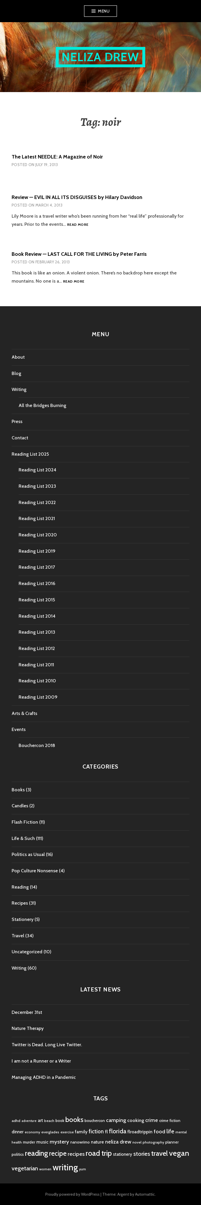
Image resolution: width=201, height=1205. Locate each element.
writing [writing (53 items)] (65, 1167)
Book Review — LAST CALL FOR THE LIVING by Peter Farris (79, 254)
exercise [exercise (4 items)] (67, 1132)
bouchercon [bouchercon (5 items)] (95, 1120)
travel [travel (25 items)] (159, 1153)
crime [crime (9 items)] (151, 1120)
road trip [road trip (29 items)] (99, 1153)
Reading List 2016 (37, 583)
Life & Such (23, 838)
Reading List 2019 (37, 551)
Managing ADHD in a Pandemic (44, 1077)
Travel (18, 935)
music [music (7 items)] (42, 1142)
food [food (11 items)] (159, 1131)
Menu (104, 11)
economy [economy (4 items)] (32, 1132)
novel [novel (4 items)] (136, 1142)
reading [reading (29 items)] (36, 1153)
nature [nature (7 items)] (97, 1142)
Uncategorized (27, 951)
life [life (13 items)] (170, 1131)
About (18, 357)
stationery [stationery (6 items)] (122, 1154)
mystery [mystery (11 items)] (59, 1141)
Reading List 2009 (38, 697)
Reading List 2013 (37, 632)
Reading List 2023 (37, 486)
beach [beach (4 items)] (49, 1120)
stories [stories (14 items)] (141, 1153)
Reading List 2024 (37, 470)
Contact (20, 438)
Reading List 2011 (36, 664)
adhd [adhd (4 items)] (16, 1120)
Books (18, 789)
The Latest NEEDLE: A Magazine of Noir (57, 157)
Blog (16, 373)
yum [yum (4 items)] (82, 1169)
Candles (20, 805)
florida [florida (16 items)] (117, 1131)
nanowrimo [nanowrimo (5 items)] (80, 1142)
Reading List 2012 (37, 648)
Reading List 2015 (37, 599)
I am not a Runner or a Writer (41, 1061)
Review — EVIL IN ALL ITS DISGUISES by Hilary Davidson (77, 197)
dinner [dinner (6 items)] (18, 1131)
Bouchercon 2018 (37, 745)
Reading (20, 887)
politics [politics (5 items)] (18, 1154)
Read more (77, 224)
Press (17, 421)
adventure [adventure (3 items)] (29, 1121)
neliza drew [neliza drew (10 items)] (118, 1142)
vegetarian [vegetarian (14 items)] (25, 1168)
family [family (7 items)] (81, 1131)
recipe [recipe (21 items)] (58, 1153)
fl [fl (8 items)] (106, 1131)
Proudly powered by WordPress (72, 1194)
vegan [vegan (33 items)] (179, 1153)
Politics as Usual (28, 854)
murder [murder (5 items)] (29, 1142)
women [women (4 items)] (45, 1169)
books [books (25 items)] (74, 1119)
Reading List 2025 (30, 454)
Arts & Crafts (24, 713)
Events (19, 729)
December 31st (27, 1012)
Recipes (20, 903)
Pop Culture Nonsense (35, 870)
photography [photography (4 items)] (153, 1142)
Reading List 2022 (37, 502)
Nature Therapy (28, 1028)
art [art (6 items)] (40, 1120)
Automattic (145, 1194)
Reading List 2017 (37, 567)
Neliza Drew (100, 57)
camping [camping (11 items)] (116, 1120)
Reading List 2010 (37, 680)
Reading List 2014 (37, 616)
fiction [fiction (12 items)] (96, 1131)
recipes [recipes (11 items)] (76, 1154)
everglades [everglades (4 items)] (50, 1132)
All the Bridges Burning (42, 405)
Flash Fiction (25, 822)
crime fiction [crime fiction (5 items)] (169, 1120)
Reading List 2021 (37, 518)
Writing (19, 389)
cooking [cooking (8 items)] (135, 1120)
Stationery (22, 919)
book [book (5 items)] (59, 1120)
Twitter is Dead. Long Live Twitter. (47, 1044)
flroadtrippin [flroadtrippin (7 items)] (140, 1131)
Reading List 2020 (38, 535)
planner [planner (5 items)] (172, 1142)
